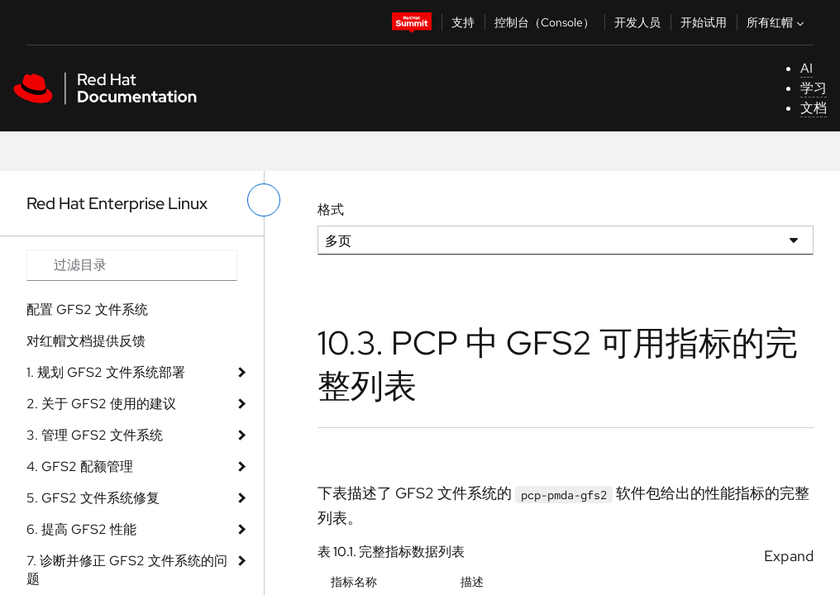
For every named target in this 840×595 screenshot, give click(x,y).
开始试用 (703, 22)
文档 (813, 108)
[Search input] (131, 265)
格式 (330, 209)
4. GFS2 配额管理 (79, 466)
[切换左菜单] (263, 200)
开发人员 (637, 22)
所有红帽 (777, 22)
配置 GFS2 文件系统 (87, 309)
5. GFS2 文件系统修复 (93, 498)
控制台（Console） (544, 22)
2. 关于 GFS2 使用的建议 (101, 403)
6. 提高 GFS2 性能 (81, 529)
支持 (463, 22)
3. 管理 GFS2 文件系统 (94, 435)
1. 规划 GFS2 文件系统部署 (105, 372)
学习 (813, 88)
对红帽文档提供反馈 (86, 341)
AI (806, 68)
